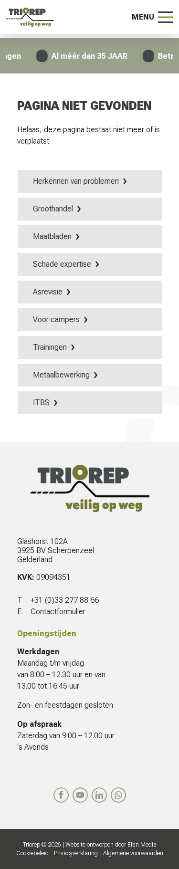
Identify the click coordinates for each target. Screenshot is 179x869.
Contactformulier (58, 611)
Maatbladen (53, 236)
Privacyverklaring (76, 853)
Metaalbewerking (62, 374)
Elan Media (142, 844)
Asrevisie (48, 291)
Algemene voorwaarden (133, 853)
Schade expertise (63, 264)
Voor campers (57, 319)
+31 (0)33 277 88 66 (65, 600)
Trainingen (51, 347)
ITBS (42, 402)
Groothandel (54, 208)
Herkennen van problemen (77, 181)
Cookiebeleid (32, 853)
